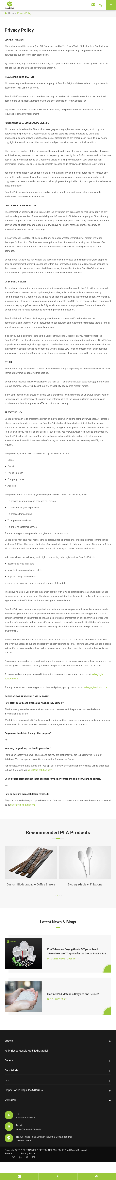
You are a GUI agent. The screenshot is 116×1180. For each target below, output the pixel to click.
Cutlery (9, 1072)
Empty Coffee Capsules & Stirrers (24, 1101)
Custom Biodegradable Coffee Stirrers (31, 887)
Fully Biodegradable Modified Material (26, 1062)
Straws (9, 1052)
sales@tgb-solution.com (96, 687)
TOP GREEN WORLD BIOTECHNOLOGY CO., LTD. (42, 1161)
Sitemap (9, 1165)
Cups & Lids (11, 1081)
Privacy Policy (24, 13)
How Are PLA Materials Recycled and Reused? (73, 1004)
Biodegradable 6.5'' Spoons (85, 885)
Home (11, 13)
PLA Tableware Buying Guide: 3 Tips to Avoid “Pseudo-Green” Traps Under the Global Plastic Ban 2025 (76, 959)
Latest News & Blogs (58, 927)
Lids (7, 1091)
